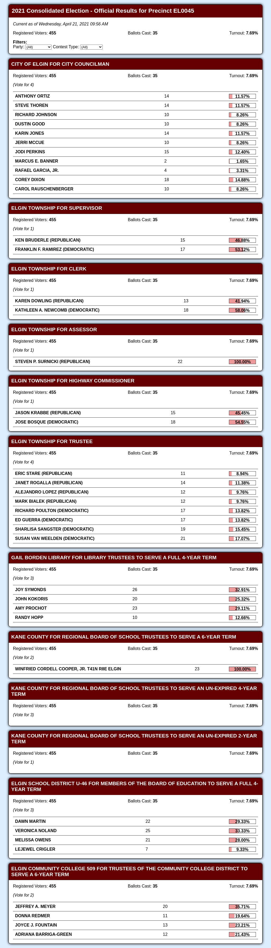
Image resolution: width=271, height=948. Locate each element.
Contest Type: (66, 47)
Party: (18, 47)
